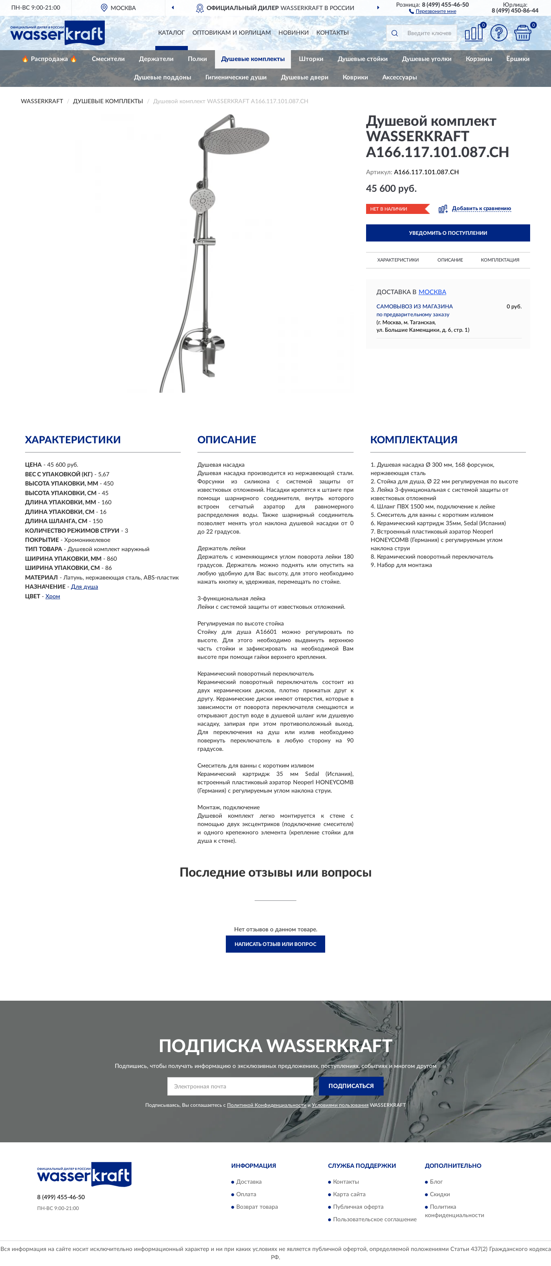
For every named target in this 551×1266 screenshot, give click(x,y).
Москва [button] (432, 292)
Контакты (332, 33)
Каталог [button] (171, 33)
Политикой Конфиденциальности (266, 1105)
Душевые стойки (363, 59)
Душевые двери (305, 77)
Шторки (311, 59)
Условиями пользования (340, 1105)
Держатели (156, 59)
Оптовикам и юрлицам (231, 33)
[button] (432, 10)
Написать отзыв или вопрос (275, 944)
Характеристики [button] (398, 260)
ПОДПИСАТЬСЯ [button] (351, 1086)
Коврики (355, 77)
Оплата (246, 1195)
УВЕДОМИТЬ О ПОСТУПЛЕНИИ (448, 233)
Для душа (84, 587)
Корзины (479, 59)
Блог (436, 1182)
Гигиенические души (236, 77)
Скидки (440, 1195)
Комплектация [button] (500, 260)
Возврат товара (257, 1207)
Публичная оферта (358, 1207)
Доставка (249, 1182)
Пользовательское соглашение (375, 1220)
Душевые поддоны (162, 77)
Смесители (108, 59)
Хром (52, 597)
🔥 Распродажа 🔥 (49, 59)
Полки (197, 59)
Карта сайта (349, 1195)
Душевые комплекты (253, 59)
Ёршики (518, 59)
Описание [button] (450, 260)
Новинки (293, 33)
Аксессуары (399, 77)
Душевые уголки (427, 59)
